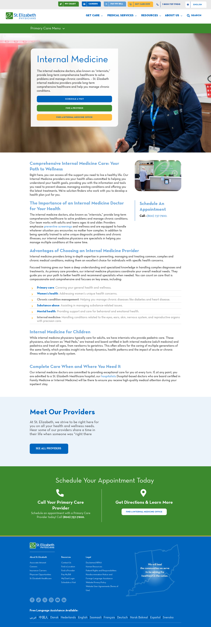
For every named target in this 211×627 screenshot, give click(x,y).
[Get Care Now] (140, 4)
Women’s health (47, 293)
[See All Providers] (49, 449)
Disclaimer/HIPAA (94, 563)
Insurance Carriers (38, 571)
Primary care (45, 287)
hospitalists (108, 376)
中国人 (43, 617)
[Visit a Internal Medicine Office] (74, 117)
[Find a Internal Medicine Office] (144, 512)
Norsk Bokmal (139, 617)
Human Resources (94, 567)
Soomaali (95, 617)
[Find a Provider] (74, 108)
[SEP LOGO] (21, 13)
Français (109, 617)
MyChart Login (68, 578)
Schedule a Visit (68, 582)
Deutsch (122, 617)
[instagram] (51, 600)
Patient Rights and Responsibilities (101, 571)
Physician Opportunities (40, 574)
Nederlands (68, 617)
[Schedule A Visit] (74, 99)
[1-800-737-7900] (169, 4)
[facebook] (32, 600)
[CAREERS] (91, 4)
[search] (194, 15)
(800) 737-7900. (157, 215)
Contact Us (66, 563)
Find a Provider (68, 571)
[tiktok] (38, 600)
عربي (33, 617)
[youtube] (57, 600)
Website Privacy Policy (96, 582)
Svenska (168, 617)
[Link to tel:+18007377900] (60, 493)
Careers (33, 567)
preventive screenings (58, 226)
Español (155, 617)
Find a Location (68, 567)
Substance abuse (48, 305)
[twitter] (44, 600)
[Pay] (115, 4)
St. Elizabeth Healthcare (41, 578)
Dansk (54, 617)
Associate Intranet (38, 563)
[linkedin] (64, 600)
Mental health (46, 311)
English (82, 617)
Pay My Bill (66, 574)
